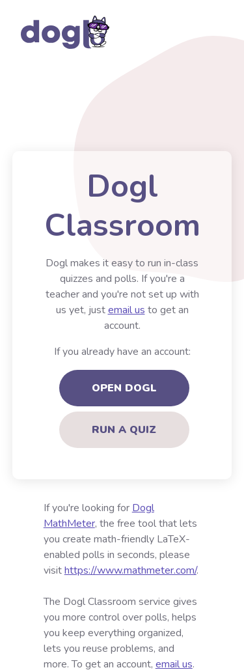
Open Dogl (124, 388)
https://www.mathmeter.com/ (130, 570)
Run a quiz (124, 430)
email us (126, 310)
